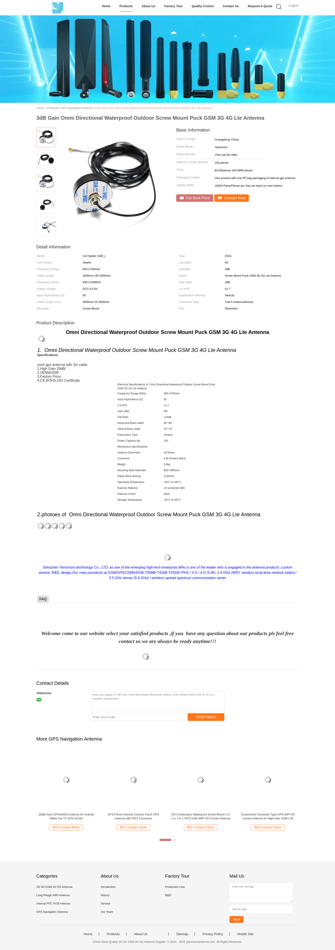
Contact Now (231, 198)
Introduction (108, 887)
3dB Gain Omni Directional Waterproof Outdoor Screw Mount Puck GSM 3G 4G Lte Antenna (153, 108)
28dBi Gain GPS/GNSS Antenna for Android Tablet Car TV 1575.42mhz (66, 816)
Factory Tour (173, 6)
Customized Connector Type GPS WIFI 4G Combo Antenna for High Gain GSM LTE (268, 816)
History (105, 895)
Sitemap (182, 934)
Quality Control (203, 6)
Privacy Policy (212, 934)
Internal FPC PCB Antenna (53, 903)
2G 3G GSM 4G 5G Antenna (54, 887)
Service (105, 903)
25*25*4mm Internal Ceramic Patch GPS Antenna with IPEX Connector (133, 816)
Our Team (107, 911)
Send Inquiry (206, 717)
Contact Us (231, 6)
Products (126, 6)
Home (106, 6)
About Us (148, 6)
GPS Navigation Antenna (52, 911)
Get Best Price (195, 198)
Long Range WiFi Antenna (53, 895)
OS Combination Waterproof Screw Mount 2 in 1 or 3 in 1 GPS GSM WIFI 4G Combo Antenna (200, 816)
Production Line (175, 887)
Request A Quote (260, 6)
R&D (168, 895)
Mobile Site (245, 934)
